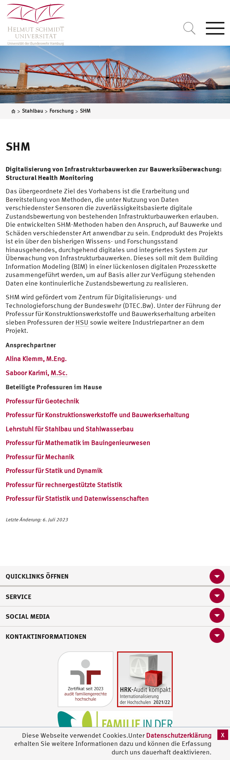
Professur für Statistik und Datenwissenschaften (77, 498)
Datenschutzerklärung (178, 735)
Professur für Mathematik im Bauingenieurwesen (78, 443)
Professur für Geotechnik (42, 401)
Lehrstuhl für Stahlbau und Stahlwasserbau (69, 429)
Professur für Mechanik (40, 457)
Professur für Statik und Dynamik (54, 470)
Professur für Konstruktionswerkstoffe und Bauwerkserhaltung (97, 415)
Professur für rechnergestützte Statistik (64, 485)
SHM (18, 146)
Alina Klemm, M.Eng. (36, 359)
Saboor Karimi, (36, 373)
